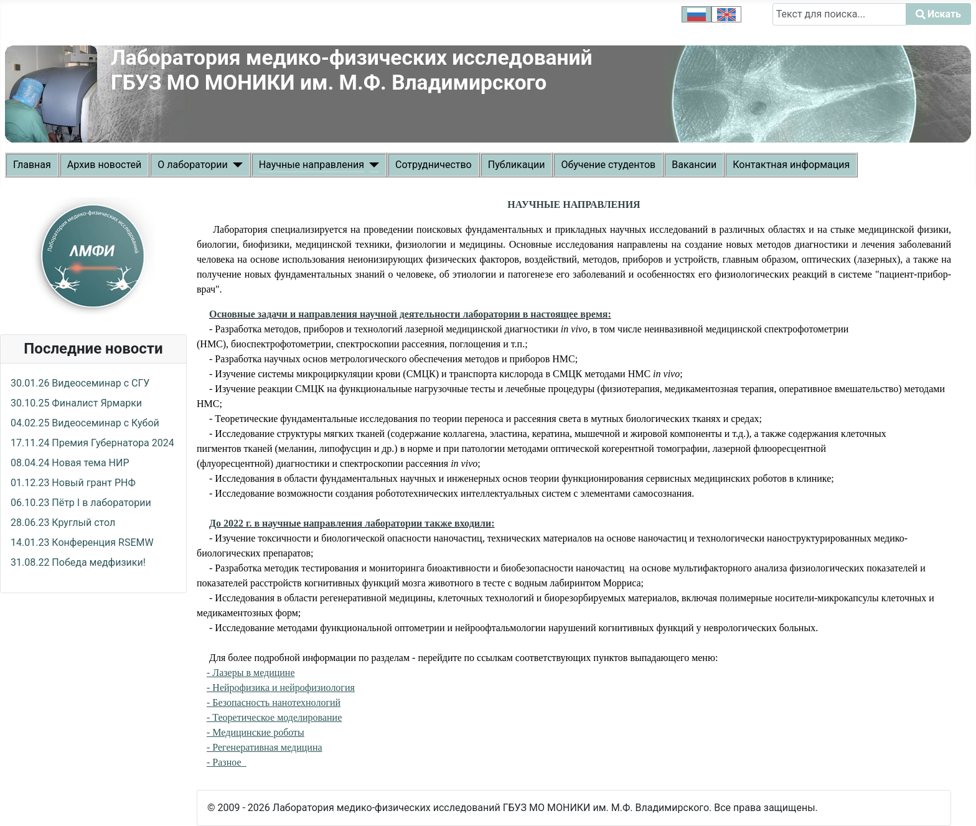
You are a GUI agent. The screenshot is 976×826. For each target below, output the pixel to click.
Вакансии (694, 165)
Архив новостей (104, 165)
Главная (32, 165)
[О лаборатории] (235, 164)
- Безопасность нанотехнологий (273, 702)
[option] (696, 14)
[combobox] (839, 14)
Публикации (516, 165)
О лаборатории (192, 165)
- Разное (226, 762)
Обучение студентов (608, 165)
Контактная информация (791, 165)
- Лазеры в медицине (251, 672)
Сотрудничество (433, 165)
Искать (788, 33)
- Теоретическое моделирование (274, 717)
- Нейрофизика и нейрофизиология (281, 687)
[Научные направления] (371, 164)
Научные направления (311, 165)
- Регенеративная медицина (264, 747)
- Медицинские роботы (255, 732)
